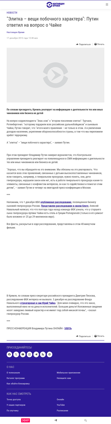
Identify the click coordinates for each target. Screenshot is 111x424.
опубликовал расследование (55, 202)
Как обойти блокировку (18, 383)
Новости (12, 12)
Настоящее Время (15, 32)
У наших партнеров (16, 405)
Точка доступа (14, 399)
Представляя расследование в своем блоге (64, 205)
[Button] (83, 44)
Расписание (62, 410)
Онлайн (60, 399)
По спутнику (12, 410)
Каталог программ (16, 378)
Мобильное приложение (68, 372)
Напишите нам (64, 378)
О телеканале (13, 372)
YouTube (61, 405)
